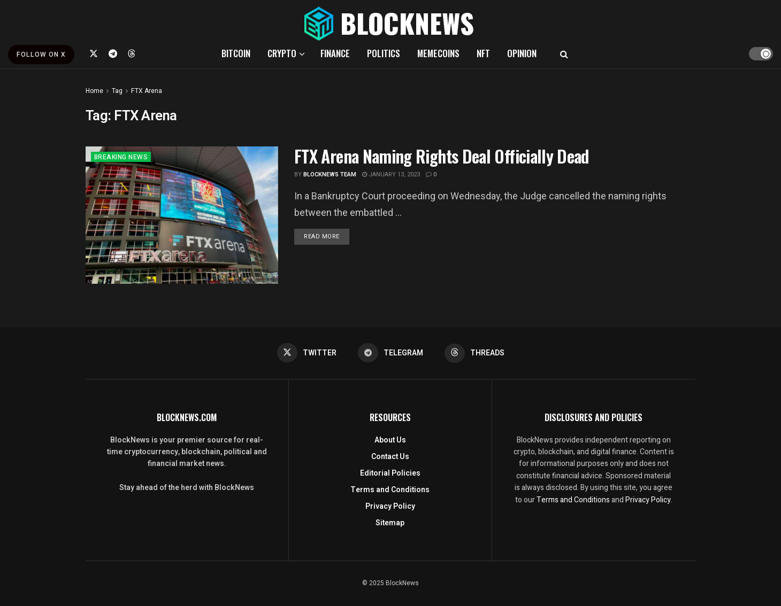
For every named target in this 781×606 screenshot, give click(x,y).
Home (94, 91)
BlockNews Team (329, 174)
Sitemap (390, 523)
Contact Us (390, 456)
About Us (390, 440)
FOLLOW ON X (41, 54)
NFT (483, 53)
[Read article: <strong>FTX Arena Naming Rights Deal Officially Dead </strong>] (182, 215)
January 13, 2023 (391, 174)
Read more (326, 236)
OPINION (522, 53)
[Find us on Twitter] (93, 53)
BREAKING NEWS (121, 157)
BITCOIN (235, 53)
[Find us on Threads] (131, 53)
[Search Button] (564, 53)
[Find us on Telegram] (113, 53)
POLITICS (383, 53)
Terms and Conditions (390, 489)
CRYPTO (281, 53)
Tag (117, 91)
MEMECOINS (438, 53)
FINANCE (335, 53)
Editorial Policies (390, 473)
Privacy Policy (390, 506)
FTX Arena (146, 91)
